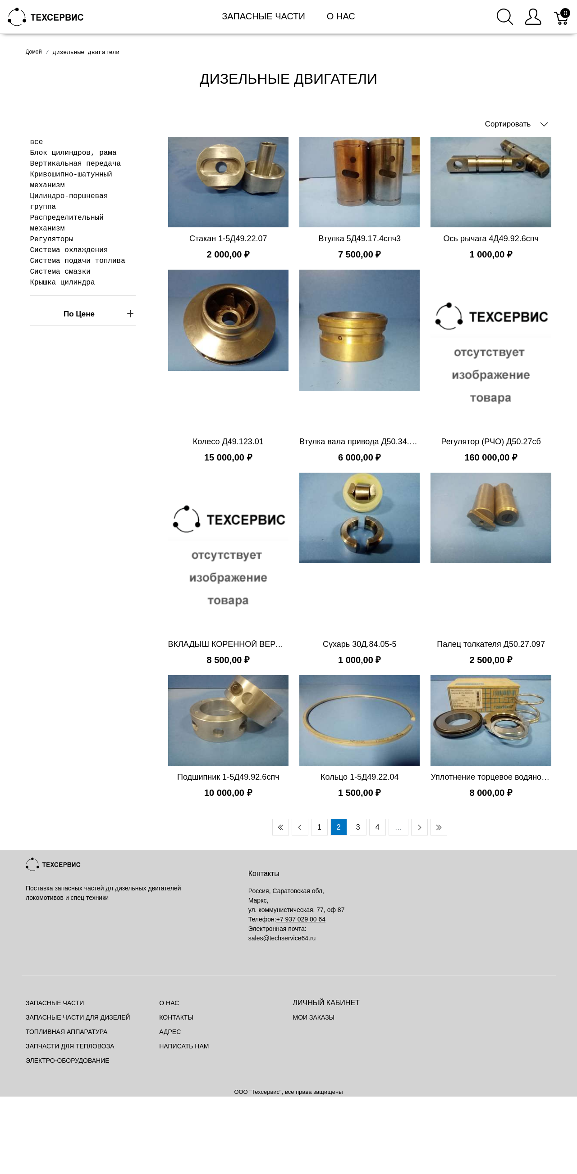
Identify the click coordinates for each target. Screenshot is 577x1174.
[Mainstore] (46, 16)
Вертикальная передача (75, 164)
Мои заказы (313, 1017)
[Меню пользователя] (533, 17)
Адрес (170, 1031)
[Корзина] (562, 17)
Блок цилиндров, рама (73, 153)
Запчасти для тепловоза (70, 1046)
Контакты (176, 1017)
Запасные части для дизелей (78, 1017)
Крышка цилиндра (62, 283)
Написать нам (184, 1046)
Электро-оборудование (68, 1060)
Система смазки (60, 272)
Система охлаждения (69, 250)
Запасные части (263, 16)
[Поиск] (505, 17)
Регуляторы (51, 239)
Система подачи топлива (77, 261)
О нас (341, 16)
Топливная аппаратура (66, 1031)
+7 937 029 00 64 (300, 919)
